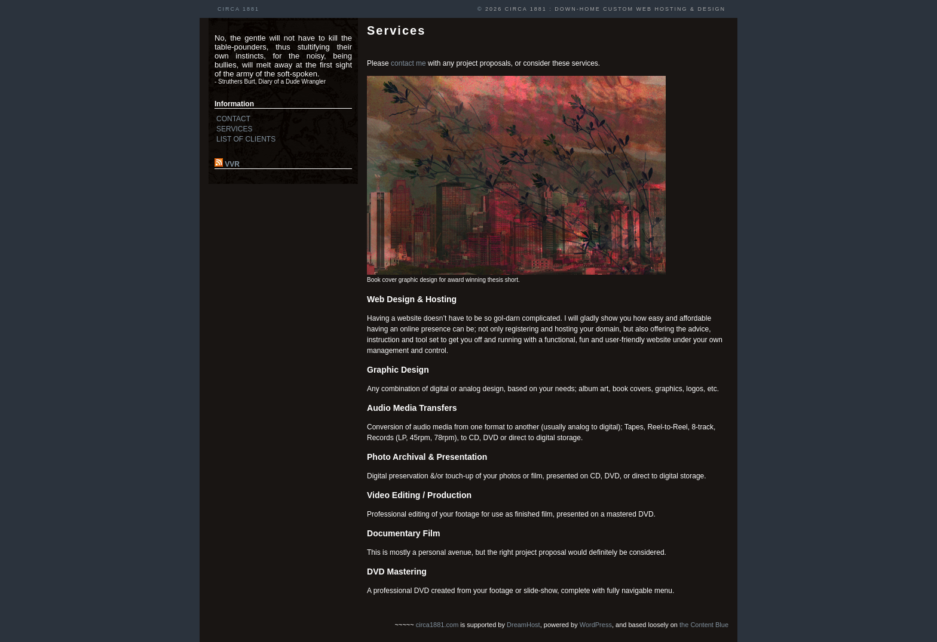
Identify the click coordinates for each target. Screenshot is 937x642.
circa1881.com (437, 624)
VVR (232, 164)
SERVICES (234, 129)
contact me (408, 63)
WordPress (596, 624)
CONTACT (233, 119)
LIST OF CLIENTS (245, 139)
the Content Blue (703, 624)
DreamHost (523, 624)
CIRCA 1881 (238, 9)
